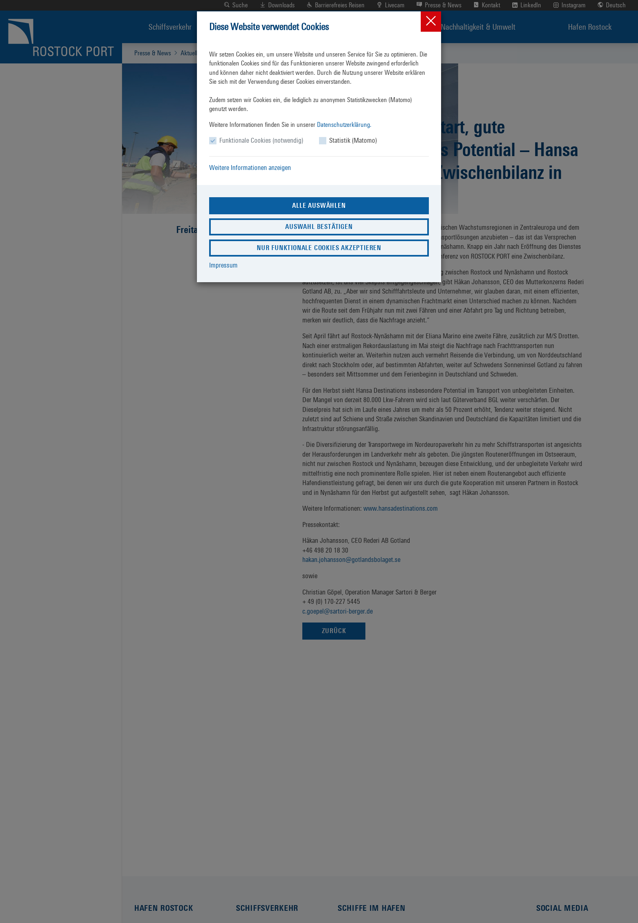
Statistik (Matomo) (353, 140)
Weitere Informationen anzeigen (250, 167)
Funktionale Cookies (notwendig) (261, 140)
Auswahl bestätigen (318, 227)
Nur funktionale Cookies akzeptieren (319, 248)
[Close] (431, 21)
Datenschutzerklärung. (344, 124)
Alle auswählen (318, 205)
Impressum (223, 265)
